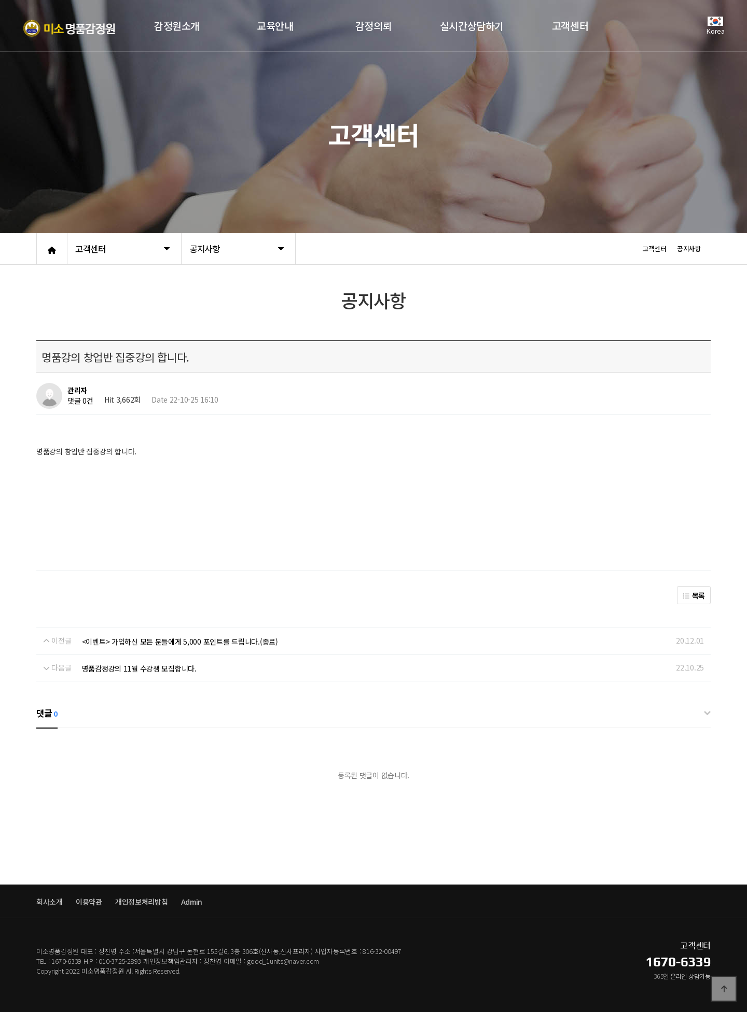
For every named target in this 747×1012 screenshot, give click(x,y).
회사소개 (49, 901)
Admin (192, 901)
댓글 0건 (80, 401)
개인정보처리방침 (141, 901)
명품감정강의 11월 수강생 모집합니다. (139, 668)
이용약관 (89, 901)
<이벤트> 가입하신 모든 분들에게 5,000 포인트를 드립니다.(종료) (180, 641)
